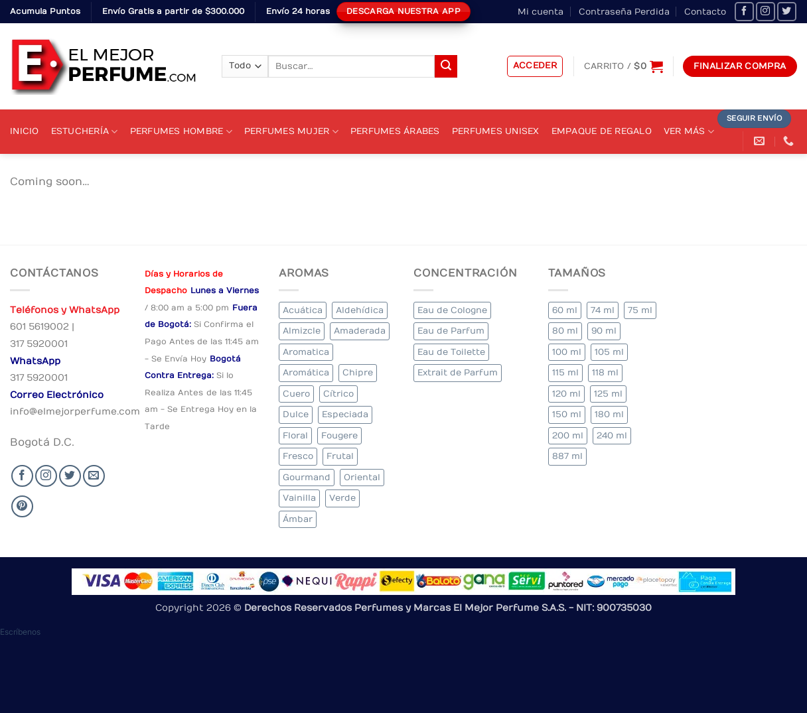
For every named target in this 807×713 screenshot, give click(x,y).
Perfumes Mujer (291, 131)
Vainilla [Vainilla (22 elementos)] (299, 498)
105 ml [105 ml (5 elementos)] (609, 352)
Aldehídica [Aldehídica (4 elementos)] (360, 310)
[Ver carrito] (623, 66)
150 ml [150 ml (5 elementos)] (566, 414)
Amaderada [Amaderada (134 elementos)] (360, 331)
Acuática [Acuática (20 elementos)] (303, 310)
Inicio (24, 131)
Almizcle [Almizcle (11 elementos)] (302, 331)
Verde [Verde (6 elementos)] (342, 498)
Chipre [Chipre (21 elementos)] (357, 372)
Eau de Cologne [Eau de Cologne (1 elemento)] (452, 310)
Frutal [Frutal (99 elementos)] (340, 456)
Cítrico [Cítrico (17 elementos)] (338, 394)
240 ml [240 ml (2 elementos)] (612, 435)
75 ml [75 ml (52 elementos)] (640, 310)
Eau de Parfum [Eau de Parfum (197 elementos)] (450, 331)
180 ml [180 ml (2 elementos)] (609, 414)
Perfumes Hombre (181, 131)
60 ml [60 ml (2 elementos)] (564, 310)
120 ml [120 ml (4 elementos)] (566, 394)
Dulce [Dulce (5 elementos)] (296, 414)
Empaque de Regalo (601, 131)
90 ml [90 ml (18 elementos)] (604, 331)
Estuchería (84, 131)
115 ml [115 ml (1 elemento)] (565, 372)
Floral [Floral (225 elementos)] (295, 435)
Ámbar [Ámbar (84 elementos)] (298, 519)
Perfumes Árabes (395, 131)
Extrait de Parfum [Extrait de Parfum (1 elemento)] (457, 372)
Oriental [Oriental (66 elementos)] (362, 477)
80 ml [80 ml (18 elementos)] (565, 331)
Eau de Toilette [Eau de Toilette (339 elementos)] (451, 352)
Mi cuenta (540, 12)
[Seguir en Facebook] (744, 11)
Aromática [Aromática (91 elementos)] (306, 372)
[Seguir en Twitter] (786, 11)
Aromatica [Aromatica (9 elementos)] (306, 352)
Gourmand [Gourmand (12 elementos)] (306, 477)
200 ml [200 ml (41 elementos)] (567, 435)
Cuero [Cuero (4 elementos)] (296, 394)
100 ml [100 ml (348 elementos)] (566, 352)
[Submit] (446, 66)
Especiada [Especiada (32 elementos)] (345, 414)
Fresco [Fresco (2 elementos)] (298, 456)
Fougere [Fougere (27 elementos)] (339, 435)
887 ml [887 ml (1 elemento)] (567, 456)
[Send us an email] (94, 476)
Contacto (705, 12)
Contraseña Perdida (624, 12)
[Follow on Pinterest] (22, 506)
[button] (535, 66)
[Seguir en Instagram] (765, 11)
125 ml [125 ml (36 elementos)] (608, 394)
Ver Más (689, 131)
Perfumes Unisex (496, 131)
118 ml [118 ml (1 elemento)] (605, 372)
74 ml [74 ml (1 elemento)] (603, 310)
